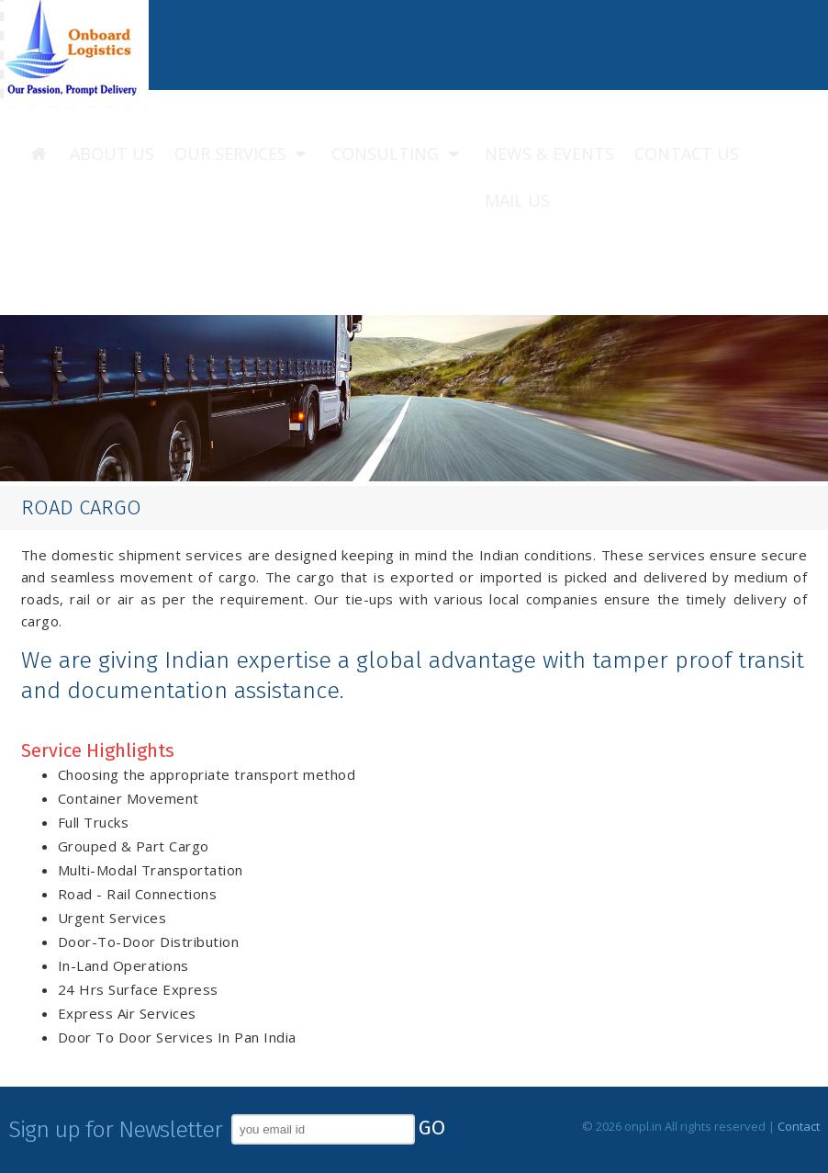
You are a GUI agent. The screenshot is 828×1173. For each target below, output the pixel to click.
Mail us (517, 200)
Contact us (686, 153)
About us (112, 153)
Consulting (397, 154)
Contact (799, 1126)
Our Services (243, 154)
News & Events (549, 153)
